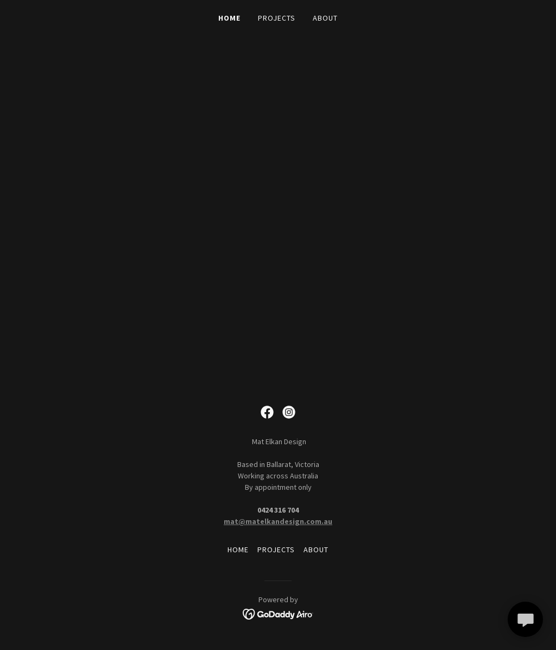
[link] (267, 412)
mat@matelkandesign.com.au (278, 521)
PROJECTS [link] (276, 18)
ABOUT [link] (325, 18)
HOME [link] (229, 18)
